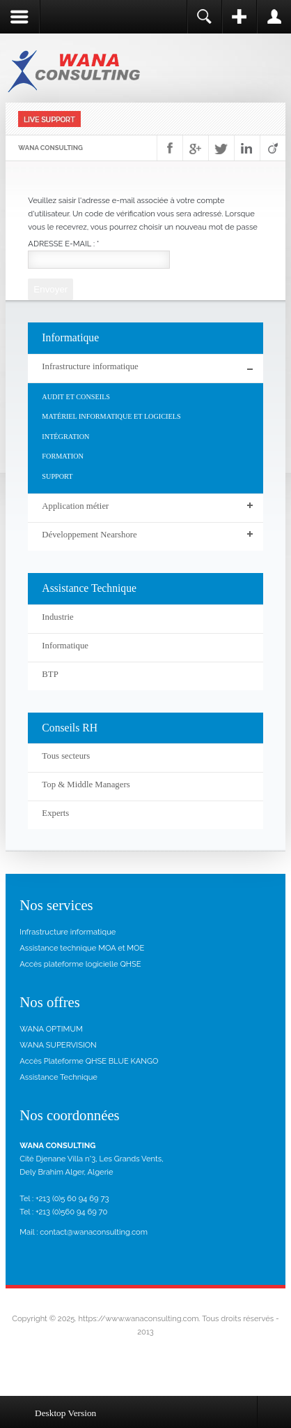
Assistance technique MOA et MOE (81, 948)
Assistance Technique (58, 1077)
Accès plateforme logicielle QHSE (80, 964)
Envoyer (50, 289)
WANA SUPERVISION (57, 1045)
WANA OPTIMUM (50, 1029)
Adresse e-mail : (63, 243)
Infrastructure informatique (67, 932)
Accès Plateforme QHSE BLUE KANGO (88, 1061)
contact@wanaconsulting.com (94, 1232)
